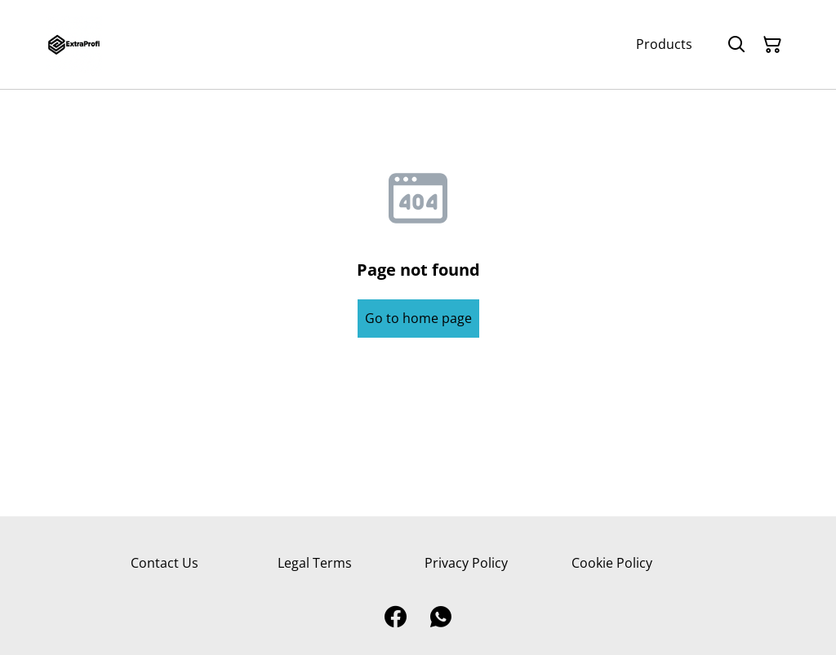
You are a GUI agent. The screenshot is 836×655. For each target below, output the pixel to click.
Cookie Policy (611, 563)
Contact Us (164, 563)
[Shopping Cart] (772, 45)
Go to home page (418, 318)
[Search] (736, 45)
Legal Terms (315, 563)
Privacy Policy (466, 563)
